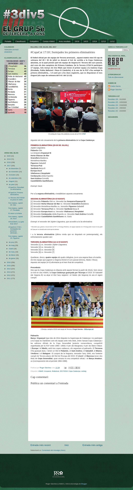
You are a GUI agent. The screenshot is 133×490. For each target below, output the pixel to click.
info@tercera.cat (114, 69)
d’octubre (12, 175)
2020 (9, 156)
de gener (12, 258)
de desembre (14, 168)
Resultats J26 (113, 99)
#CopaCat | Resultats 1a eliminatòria (16, 188)
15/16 (77, 41)
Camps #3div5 (49, 41)
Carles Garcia (115, 86)
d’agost (12, 181)
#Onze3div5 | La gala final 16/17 (16, 223)
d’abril (11, 249)
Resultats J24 (113, 105)
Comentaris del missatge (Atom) (53, 450)
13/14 (94, 41)
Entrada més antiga (92, 445)
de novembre (14, 172)
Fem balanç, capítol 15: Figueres (15, 237)
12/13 (103, 41)
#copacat (47, 371)
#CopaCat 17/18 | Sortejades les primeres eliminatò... (14, 230)
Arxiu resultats (64, 41)
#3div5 (40, 371)
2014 (9, 269)
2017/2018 (64, 371)
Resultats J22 (113, 111)
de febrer (12, 255)
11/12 (112, 41)
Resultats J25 (113, 102)
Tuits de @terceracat (115, 77)
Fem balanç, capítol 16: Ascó (15, 217)
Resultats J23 (113, 108)
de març (12, 252)
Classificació (20, 41)
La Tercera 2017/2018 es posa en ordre (16, 199)
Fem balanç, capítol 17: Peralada (15, 209)
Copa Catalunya (74, 371)
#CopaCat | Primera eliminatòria (15, 193)
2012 (9, 275)
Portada (8, 41)
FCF (84, 134)
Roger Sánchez (46, 368)
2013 (9, 272)
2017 (9, 166)
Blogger (84, 484)
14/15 (85, 41)
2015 (9, 265)
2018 (9, 162)
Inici (67, 445)
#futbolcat (55, 371)
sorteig (83, 371)
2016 (9, 262)
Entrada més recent (41, 445)
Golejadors (34, 41)
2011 (9, 278)
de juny (12, 242)
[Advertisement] (11, 133)
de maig (12, 245)
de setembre (13, 178)
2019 (9, 159)
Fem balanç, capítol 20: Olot (15, 204)
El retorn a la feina (15, 213)
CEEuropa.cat (88, 329)
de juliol (12, 184)
